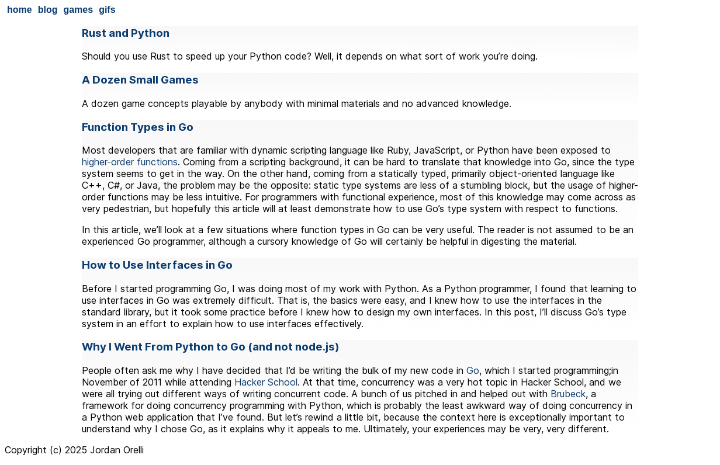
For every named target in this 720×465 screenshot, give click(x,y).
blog (48, 10)
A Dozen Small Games (140, 79)
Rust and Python (125, 33)
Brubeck (568, 394)
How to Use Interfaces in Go (157, 265)
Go (472, 370)
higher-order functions (130, 162)
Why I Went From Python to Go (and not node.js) (211, 346)
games (78, 10)
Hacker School (265, 382)
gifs (107, 10)
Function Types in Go (137, 127)
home (19, 10)
